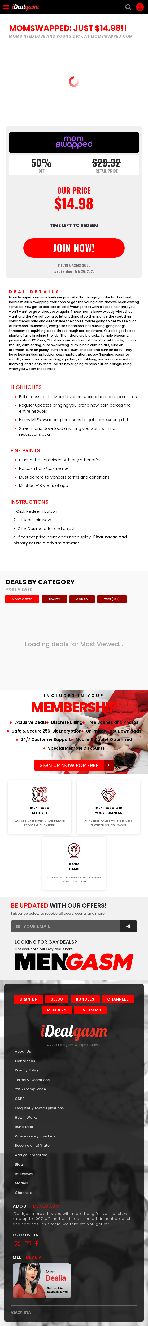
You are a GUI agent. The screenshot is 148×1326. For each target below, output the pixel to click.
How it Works (26, 1117)
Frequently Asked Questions (39, 1107)
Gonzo (82, 599)
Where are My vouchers (35, 1136)
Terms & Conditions (32, 1079)
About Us (23, 1051)
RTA (27, 1312)
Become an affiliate (32, 1145)
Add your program (31, 1155)
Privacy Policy (27, 1070)
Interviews (24, 1173)
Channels (118, 999)
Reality (54, 599)
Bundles (85, 999)
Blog (19, 1164)
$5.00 (57, 999)
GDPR (19, 1098)
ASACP (16, 1312)
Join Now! (39, 777)
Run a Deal (24, 1126)
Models (21, 1183)
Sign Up (28, 999)
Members (57, 1010)
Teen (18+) (112, 599)
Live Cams (90, 1010)
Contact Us (25, 1061)
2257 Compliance (30, 1089)
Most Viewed (22, 599)
